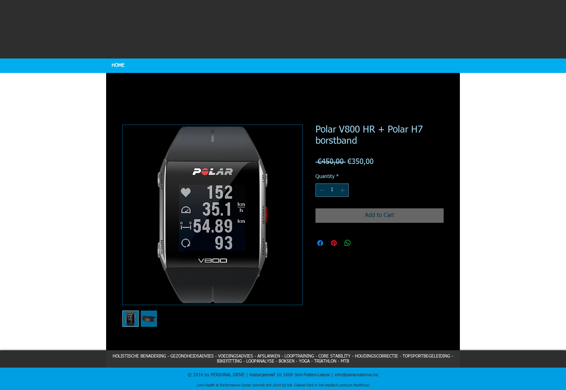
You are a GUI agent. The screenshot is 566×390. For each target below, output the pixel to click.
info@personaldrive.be (356, 375)
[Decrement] (321, 190)
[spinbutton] (332, 190)
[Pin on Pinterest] (334, 243)
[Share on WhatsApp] (347, 243)
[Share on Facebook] (320, 243)
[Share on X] (361, 243)
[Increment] (343, 190)
